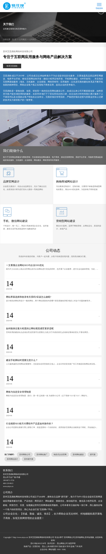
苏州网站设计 (12, 459)
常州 (68, 546)
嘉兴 (64, 546)
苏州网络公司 (24, 454)
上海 (48, 546)
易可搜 (92, 454)
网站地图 (52, 549)
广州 (76, 546)
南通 (52, 546)
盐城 (72, 546)
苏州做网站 (79, 537)
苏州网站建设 (78, 454)
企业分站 (43, 549)
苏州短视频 (89, 537)
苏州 (56, 546)
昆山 (44, 546)
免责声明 (71, 543)
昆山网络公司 (62, 543)
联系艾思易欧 (12, 66)
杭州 (80, 546)
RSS (59, 549)
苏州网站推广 (42, 454)
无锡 (60, 546)
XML (64, 549)
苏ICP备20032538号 (38, 543)
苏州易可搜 (28, 459)
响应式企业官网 (60, 454)
